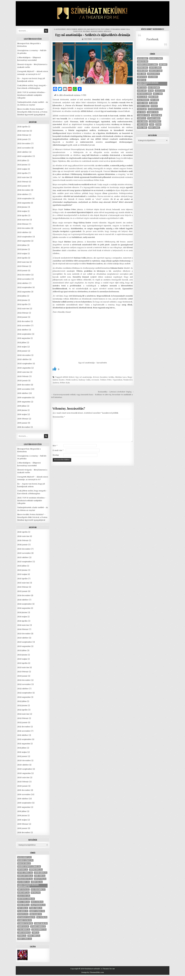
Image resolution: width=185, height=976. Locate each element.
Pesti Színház (105, 29)
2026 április (22, 127)
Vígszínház (86, 31)
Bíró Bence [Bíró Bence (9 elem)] (22, 869)
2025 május (22, 169)
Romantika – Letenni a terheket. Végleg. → (116, 392)
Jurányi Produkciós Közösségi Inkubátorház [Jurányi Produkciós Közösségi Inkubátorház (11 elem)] (28, 886)
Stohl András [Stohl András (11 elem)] (24, 929)
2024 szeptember (24, 199)
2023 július (22, 245)
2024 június (22, 207)
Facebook (152, 39)
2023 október (23, 232)
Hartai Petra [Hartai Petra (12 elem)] (40, 879)
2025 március (23, 177)
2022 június (22, 300)
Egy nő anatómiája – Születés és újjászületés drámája (92, 35)
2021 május (22, 347)
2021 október (22, 330)
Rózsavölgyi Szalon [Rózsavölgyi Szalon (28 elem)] (26, 917)
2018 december (23, 427)
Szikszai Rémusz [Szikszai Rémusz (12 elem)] (39, 929)
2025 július (22, 160)
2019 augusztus (23, 402)
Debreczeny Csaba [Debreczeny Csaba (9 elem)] (25, 876)
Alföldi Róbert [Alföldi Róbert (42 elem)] (24, 857)
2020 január (22, 381)
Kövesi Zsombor (72, 29)
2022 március (23, 309)
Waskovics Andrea (97, 31)
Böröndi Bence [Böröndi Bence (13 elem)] (36, 869)
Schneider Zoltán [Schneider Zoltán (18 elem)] (25, 923)
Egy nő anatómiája (83, 377)
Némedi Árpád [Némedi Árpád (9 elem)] (23, 905)
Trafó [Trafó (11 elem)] (35, 932)
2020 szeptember (24, 364)
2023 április (22, 258)
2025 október (23, 152)
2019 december (23, 385)
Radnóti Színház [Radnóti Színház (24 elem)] (37, 911)
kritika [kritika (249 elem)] (35, 892)
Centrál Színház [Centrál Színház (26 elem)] (25, 873)
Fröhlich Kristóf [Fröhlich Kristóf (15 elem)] (25, 879)
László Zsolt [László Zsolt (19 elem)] (24, 896)
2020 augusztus (24, 368)
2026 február (23, 135)
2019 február (22, 419)
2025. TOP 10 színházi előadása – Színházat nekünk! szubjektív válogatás (31, 95)
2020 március (23, 372)
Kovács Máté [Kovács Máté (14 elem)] (23, 892)
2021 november (23, 326)
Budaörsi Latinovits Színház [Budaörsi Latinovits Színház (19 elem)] (29, 866)
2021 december (23, 321)
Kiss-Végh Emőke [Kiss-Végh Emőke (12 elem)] (38, 889)
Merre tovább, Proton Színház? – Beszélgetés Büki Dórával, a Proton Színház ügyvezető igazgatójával (32, 112)
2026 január (22, 139)
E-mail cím (58, 450)
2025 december (24, 143)
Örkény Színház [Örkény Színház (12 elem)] (24, 939)
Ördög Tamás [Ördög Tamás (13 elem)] (34, 936)
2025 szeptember (24, 156)
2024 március (23, 220)
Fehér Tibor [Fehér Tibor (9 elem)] (40, 876)
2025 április (22, 173)
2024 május (22, 211)
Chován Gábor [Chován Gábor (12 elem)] (41, 873)
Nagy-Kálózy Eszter (93, 29)
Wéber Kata (107, 31)
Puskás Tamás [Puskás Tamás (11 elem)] (36, 908)
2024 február (22, 224)
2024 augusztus (23, 203)
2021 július (21, 343)
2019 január (22, 423)
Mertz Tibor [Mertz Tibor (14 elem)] (23, 902)
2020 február (23, 376)
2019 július (21, 406)
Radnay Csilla (125, 29)
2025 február (22, 182)
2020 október (23, 359)
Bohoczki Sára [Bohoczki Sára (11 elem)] (24, 863)
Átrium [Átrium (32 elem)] (22, 936)
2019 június (22, 410)
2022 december (24, 275)
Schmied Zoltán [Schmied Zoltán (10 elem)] (24, 920)
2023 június (22, 249)
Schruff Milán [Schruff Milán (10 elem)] (41, 923)
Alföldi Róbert (61, 29)
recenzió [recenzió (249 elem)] (23, 914)
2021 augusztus (23, 338)
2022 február (22, 313)
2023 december (24, 228)
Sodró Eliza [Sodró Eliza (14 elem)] (23, 926)
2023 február (22, 266)
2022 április (22, 304)
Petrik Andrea (115, 29)
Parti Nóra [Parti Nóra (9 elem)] (22, 908)
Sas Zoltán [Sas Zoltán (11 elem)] (42, 917)
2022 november (24, 279)
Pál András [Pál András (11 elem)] (23, 911)
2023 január (22, 271)
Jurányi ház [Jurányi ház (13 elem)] (36, 882)
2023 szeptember (24, 237)
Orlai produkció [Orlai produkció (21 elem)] (38, 905)
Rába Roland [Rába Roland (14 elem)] (35, 914)
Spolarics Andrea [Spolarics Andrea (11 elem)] (38, 926)
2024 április (22, 215)
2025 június (22, 165)
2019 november (24, 389)
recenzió (95, 380)
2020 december (24, 355)
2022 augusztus (23, 292)
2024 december (23, 190)
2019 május (22, 414)
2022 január (22, 317)
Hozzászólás (59, 417)
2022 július (22, 296)
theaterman (88, 39)
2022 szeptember (24, 287)
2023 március (23, 262)
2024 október (22, 194)
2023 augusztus (23, 241)
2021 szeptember (24, 334)
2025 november (24, 148)
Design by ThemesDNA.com (92, 972)
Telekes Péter (77, 31)
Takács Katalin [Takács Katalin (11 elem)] (24, 932)
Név (55, 446)
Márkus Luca (82, 29)
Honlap (56, 455)
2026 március (23, 131)
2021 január (22, 351)
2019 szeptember (24, 398)
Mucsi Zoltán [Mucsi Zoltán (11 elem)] (37, 902)
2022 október (23, 283)
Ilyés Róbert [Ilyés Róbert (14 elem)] (23, 882)
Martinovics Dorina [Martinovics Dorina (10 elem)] (26, 899)
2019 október (22, 393)
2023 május (22, 254)
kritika (111, 377)
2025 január (22, 186)
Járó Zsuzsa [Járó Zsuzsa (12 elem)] (23, 889)
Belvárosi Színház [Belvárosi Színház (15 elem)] (25, 860)
